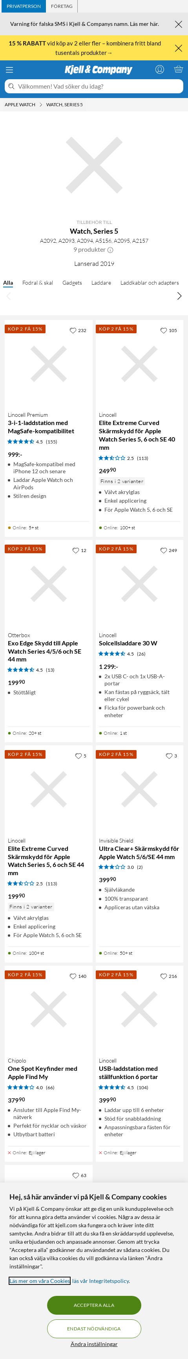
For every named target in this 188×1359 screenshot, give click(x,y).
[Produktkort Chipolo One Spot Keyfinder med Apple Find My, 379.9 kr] (49, 1010)
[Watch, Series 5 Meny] (85, 104)
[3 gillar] (171, 755)
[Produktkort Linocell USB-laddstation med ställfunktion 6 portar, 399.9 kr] (140, 1010)
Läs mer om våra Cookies (39, 1280)
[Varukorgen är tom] (178, 69)
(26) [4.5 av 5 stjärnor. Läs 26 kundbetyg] (141, 654)
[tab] (24, 6)
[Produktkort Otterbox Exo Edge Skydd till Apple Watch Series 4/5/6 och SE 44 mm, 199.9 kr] (49, 584)
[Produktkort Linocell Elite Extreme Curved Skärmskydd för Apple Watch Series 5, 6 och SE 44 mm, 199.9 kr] (49, 789)
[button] (110, 249)
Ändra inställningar (94, 1344)
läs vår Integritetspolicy (100, 1280)
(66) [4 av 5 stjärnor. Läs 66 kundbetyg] (50, 1087)
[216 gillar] (168, 976)
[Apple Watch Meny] (41, 104)
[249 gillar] (168, 550)
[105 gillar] (168, 330)
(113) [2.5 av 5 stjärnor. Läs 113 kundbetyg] (142, 458)
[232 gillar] (77, 330)
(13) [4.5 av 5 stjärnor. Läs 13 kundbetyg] (50, 670)
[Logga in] (159, 69)
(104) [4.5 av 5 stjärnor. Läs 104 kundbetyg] (142, 1087)
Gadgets (72, 282)
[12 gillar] (79, 550)
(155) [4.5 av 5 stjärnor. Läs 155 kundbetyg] (51, 442)
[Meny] (9, 69)
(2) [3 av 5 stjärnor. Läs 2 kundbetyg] (140, 867)
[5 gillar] (80, 755)
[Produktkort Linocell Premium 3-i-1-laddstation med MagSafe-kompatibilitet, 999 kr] (49, 364)
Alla (8, 282)
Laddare (101, 282)
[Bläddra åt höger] (179, 295)
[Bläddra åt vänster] (9, 295)
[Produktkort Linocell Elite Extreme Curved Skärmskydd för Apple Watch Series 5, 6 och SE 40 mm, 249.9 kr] (140, 364)
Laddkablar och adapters (149, 282)
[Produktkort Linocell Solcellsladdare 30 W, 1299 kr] (140, 584)
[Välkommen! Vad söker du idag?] (99, 86)
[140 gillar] (77, 976)
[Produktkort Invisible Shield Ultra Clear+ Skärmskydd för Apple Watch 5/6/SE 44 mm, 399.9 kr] (140, 789)
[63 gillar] (79, 1175)
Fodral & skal (37, 282)
